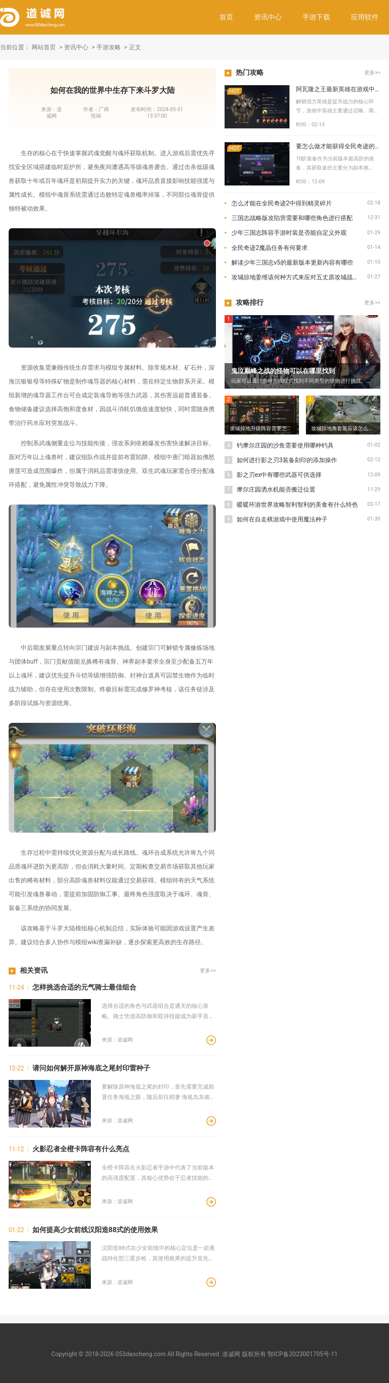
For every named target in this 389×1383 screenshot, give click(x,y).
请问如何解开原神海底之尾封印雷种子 (91, 1068)
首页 (226, 17)
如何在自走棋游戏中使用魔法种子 (282, 519)
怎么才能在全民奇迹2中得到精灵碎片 (281, 203)
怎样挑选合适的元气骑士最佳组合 (84, 987)
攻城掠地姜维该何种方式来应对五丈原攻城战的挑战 (299, 277)
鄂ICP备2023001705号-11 (302, 1354)
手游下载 (316, 17)
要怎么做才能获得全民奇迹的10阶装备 (338, 146)
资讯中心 (268, 17)
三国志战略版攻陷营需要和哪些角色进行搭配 (292, 217)
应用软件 (365, 17)
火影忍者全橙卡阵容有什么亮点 (80, 1149)
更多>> (208, 971)
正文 (135, 47)
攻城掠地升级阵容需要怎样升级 (264, 428)
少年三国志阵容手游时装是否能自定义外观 (289, 232)
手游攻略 (108, 47)
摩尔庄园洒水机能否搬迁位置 (276, 489)
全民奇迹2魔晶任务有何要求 (269, 247)
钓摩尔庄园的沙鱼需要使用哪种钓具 (285, 445)
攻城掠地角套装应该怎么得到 (345, 428)
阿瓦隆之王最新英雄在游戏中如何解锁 (338, 89)
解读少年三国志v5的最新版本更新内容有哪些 (292, 262)
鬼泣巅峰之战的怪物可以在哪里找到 (283, 371)
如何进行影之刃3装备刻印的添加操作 (287, 460)
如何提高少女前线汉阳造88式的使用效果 (95, 1230)
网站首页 (44, 47)
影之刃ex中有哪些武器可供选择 (279, 474)
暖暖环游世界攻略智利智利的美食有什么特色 (297, 504)
